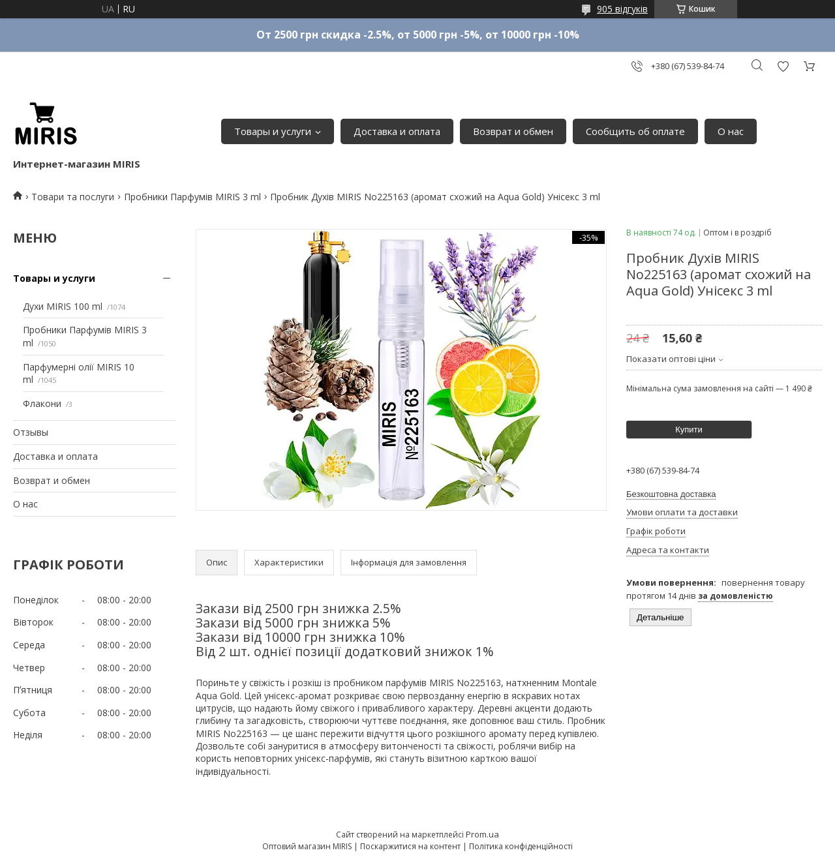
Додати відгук (783, 66)
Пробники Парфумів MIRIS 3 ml (192, 196)
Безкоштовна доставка (671, 494)
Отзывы (30, 432)
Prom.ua (482, 834)
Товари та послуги (72, 196)
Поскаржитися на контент (410, 846)
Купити (689, 429)
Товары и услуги (272, 131)
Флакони (42, 403)
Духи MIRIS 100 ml (62, 306)
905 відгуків (622, 9)
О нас (731, 131)
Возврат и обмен (513, 131)
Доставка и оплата (397, 131)
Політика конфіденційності (521, 846)
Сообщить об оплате (635, 131)
